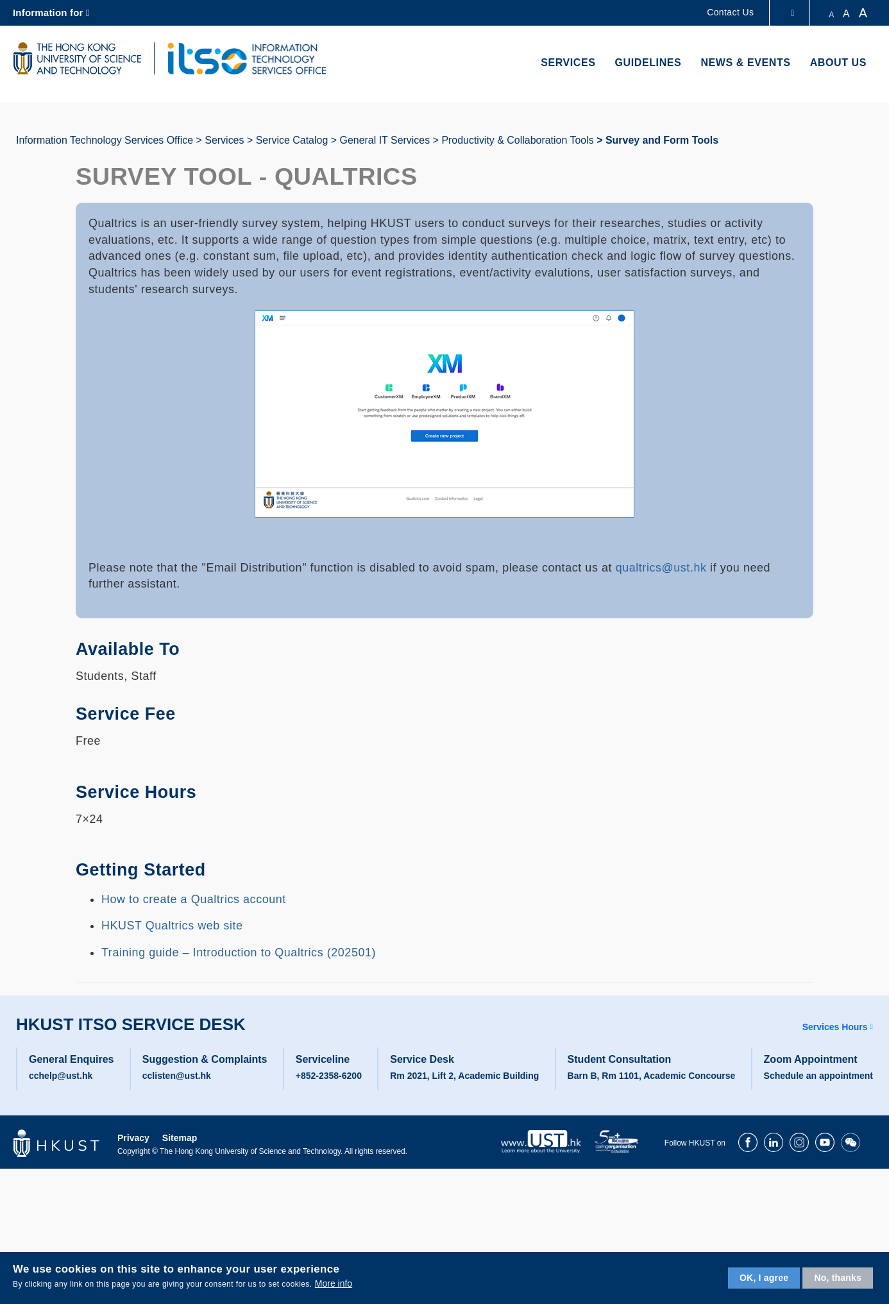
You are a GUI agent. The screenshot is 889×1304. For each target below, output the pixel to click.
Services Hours (835, 1027)
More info (333, 1283)
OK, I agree (764, 1278)
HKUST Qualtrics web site (172, 925)
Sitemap (179, 1138)
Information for (48, 12)
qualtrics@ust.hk (661, 567)
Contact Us (730, 12)
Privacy (133, 1138)
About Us (838, 62)
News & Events (745, 62)
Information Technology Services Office (104, 140)
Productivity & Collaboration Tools (517, 140)
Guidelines (648, 62)
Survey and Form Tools (661, 140)
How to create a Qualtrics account (193, 899)
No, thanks (837, 1278)
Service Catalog (292, 140)
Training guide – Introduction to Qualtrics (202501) (238, 952)
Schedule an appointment (818, 1076)
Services (568, 62)
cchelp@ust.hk (60, 1076)
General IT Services (384, 140)
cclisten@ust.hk (176, 1076)
